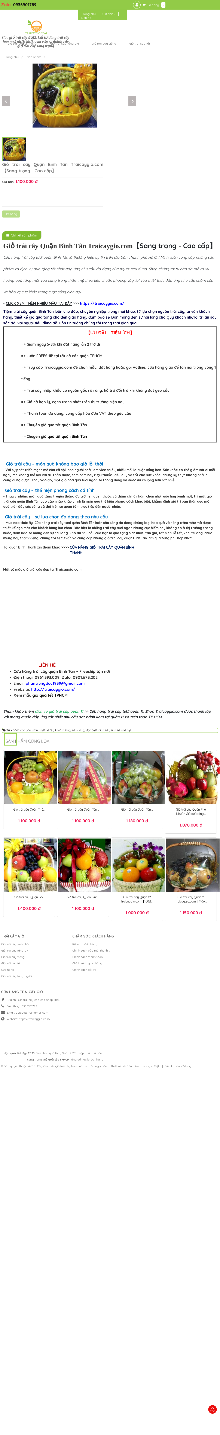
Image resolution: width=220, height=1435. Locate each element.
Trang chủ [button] (168, 5)
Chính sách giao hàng (71, 1349)
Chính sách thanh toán (71, 1343)
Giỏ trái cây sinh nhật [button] (77, 19)
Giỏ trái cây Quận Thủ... (29, 1196)
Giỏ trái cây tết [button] (194, 19)
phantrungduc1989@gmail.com (55, 1069)
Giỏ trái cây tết (11, 1349)
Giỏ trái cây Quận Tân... (83, 1196)
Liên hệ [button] (166, 9)
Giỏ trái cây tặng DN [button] (119, 19)
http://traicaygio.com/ (53, 1075)
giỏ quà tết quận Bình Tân (64, 345)
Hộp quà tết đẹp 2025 (147, 1406)
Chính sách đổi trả (68, 1356)
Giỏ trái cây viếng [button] (159, 19)
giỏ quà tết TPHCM (50, 1081)
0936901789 (24, 4)
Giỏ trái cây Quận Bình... (83, 1284)
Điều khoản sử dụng (178, 1419)
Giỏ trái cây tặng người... (17, 1362)
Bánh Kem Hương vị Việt (142, 1419)
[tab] (22, 144)
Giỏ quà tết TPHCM (171, 1413)
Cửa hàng (7, 1356)
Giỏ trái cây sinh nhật (15, 1330)
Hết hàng (138, 98)
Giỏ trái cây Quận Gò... (29, 1284)
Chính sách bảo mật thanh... (75, 1337)
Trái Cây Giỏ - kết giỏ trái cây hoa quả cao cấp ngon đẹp (69, 1419)
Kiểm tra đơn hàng (68, 1330)
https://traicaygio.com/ (102, 212)
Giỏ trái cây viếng (13, 1343)
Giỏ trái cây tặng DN (14, 1337)
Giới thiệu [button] (188, 5)
